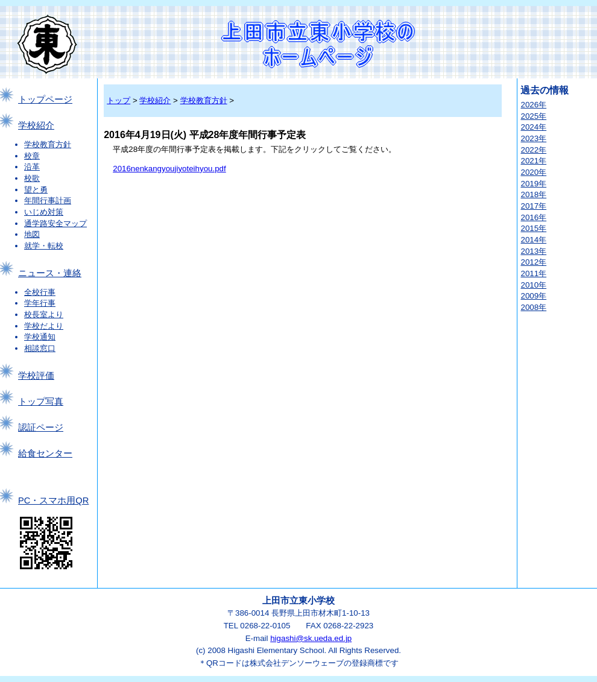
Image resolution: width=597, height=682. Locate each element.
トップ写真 (40, 401)
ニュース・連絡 (49, 273)
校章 (32, 155)
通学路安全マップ (55, 223)
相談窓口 (39, 348)
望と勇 (36, 189)
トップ (118, 100)
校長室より (43, 314)
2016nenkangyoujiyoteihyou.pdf (169, 168)
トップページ (45, 99)
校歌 (32, 178)
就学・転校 (43, 245)
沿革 (32, 166)
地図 (32, 234)
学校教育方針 (47, 144)
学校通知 (39, 336)
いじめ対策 (43, 211)
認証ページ (40, 427)
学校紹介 (36, 125)
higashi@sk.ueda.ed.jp (311, 638)
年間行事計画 (47, 200)
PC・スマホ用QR (53, 500)
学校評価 (36, 375)
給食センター (45, 453)
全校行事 (39, 292)
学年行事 (39, 303)
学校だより (43, 325)
